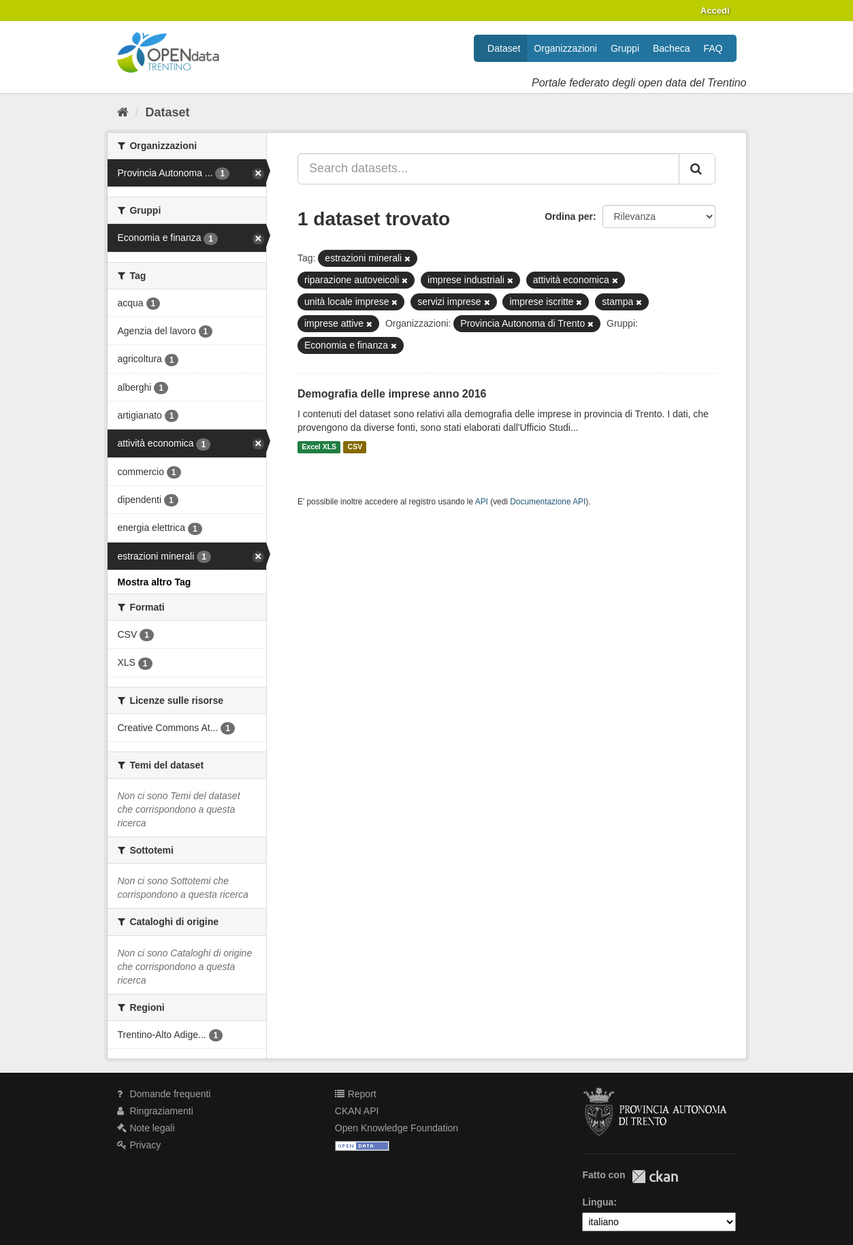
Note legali (146, 1127)
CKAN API (357, 1110)
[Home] (123, 112)
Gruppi (625, 48)
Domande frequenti (164, 1093)
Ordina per (569, 216)
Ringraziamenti (155, 1110)
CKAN (655, 1176)
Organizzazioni (565, 48)
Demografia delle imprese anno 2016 (391, 394)
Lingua (597, 1202)
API (481, 501)
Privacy (139, 1144)
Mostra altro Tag (154, 582)
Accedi (715, 10)
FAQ (712, 48)
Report (355, 1093)
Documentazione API (547, 501)
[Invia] (697, 168)
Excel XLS (319, 447)
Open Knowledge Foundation (396, 1127)
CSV (355, 447)
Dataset (503, 48)
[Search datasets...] (488, 168)
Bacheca (671, 48)
